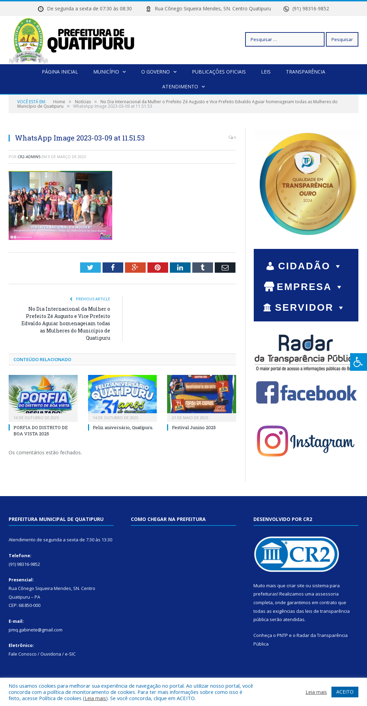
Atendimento (180, 86)
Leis (266, 71)
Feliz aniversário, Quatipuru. (123, 427)
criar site (296, 585)
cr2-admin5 (29, 156)
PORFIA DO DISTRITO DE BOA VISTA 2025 (40, 430)
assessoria (327, 594)
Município (106, 71)
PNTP (282, 635)
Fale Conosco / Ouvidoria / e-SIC (42, 654)
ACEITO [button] (345, 691)
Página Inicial (60, 71)
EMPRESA (311, 286)
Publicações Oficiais (219, 71)
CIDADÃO (310, 266)
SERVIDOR (310, 307)
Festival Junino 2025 (194, 427)
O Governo (155, 71)
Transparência (305, 71)
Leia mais (95, 698)
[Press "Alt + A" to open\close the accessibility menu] (358, 362)
